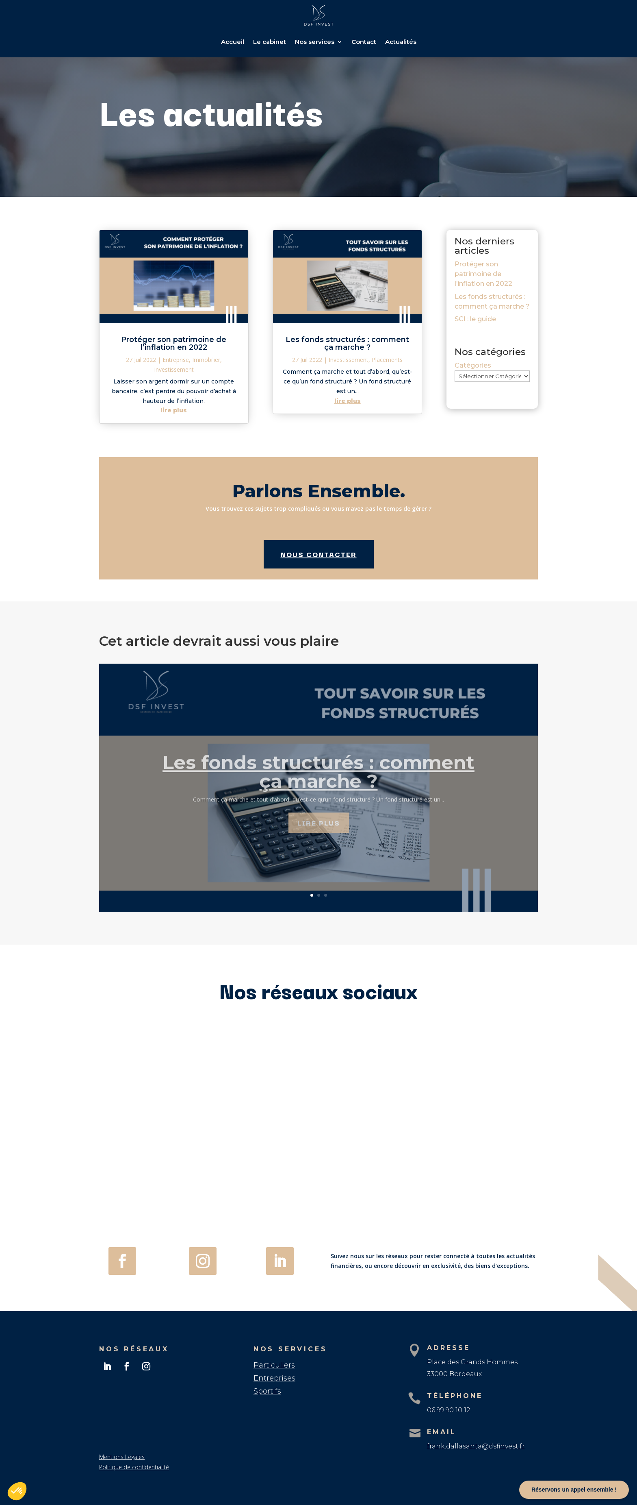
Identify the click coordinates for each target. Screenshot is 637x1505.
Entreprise (175, 360)
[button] (17, 1491)
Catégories (473, 365)
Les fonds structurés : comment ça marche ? (347, 343)
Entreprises (274, 1378)
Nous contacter (319, 554)
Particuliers (274, 1365)
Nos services (314, 42)
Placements (387, 360)
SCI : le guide (475, 319)
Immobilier (206, 360)
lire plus (173, 410)
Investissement (174, 369)
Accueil (232, 42)
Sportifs (267, 1391)
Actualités (400, 42)
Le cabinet (269, 42)
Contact (363, 42)
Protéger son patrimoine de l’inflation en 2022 (173, 343)
